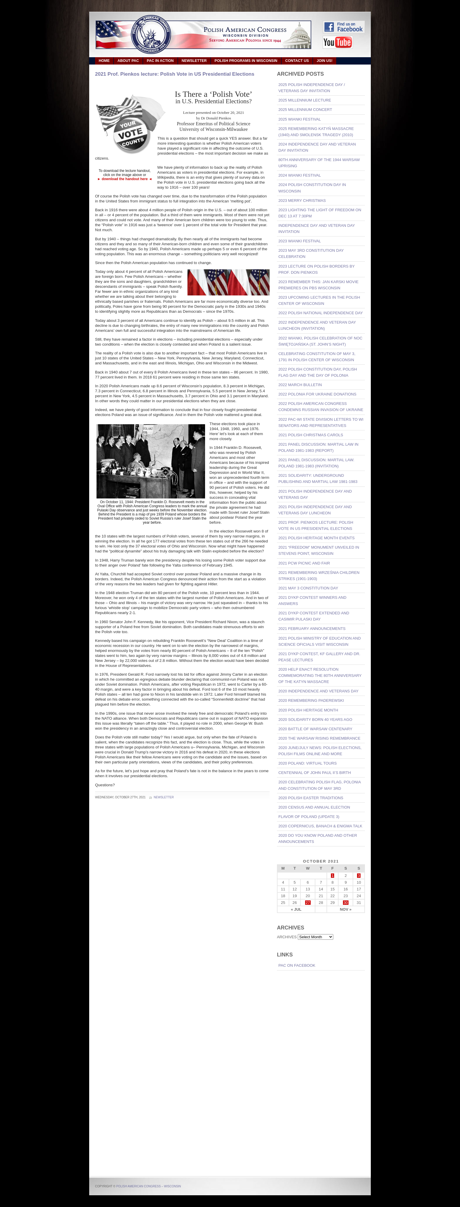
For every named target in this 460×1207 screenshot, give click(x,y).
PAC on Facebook (296, 965)
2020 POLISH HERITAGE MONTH (308, 710)
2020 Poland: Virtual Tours (307, 763)
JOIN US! (325, 61)
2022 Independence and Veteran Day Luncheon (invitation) (317, 325)
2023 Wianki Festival (299, 241)
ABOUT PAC (128, 61)
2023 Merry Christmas (302, 200)
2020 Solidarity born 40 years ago (315, 719)
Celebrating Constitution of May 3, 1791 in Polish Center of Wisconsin (316, 356)
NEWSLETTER (194, 61)
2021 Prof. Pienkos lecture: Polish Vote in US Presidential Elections (174, 74)
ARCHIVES (287, 937)
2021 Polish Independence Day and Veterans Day (315, 494)
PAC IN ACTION (160, 61)
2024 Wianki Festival (299, 175)
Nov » (346, 909)
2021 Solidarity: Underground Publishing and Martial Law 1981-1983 (317, 478)
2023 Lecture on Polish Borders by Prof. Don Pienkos (316, 269)
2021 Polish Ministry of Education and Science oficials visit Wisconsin (319, 641)
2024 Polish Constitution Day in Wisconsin (312, 187)
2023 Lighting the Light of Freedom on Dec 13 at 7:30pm (319, 213)
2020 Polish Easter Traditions (310, 798)
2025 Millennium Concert (305, 109)
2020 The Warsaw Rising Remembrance (319, 738)
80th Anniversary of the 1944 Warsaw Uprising (319, 163)
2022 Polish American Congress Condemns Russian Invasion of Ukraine (320, 406)
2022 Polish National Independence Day (320, 313)
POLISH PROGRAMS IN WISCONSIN (245, 61)
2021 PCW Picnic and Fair (304, 563)
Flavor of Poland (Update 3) (308, 816)
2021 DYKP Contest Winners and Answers (312, 600)
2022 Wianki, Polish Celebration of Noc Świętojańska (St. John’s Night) (320, 341)
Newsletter (164, 797)
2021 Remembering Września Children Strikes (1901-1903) (318, 575)
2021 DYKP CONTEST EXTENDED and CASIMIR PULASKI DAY (313, 616)
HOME (104, 61)
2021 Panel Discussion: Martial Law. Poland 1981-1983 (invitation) (316, 463)
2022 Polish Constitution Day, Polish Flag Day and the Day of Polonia (317, 372)
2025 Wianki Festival (299, 119)
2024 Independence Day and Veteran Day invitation (317, 147)
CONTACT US (297, 61)
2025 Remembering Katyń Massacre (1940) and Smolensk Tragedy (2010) (316, 131)
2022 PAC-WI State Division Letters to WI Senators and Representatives (320, 422)
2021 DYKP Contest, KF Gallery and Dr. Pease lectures (319, 657)
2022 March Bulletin (300, 385)
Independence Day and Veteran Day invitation (316, 228)
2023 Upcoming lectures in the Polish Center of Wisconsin (319, 300)
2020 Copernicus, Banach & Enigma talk (320, 826)
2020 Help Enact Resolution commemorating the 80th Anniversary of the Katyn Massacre (320, 675)
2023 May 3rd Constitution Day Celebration (311, 253)
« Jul (296, 909)
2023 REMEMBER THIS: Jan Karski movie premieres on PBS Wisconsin (318, 285)
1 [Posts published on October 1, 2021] (333, 875)
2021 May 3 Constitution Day (308, 588)
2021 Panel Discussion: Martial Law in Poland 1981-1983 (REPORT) (318, 447)
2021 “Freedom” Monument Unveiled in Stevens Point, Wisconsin (318, 550)
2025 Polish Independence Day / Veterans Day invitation (311, 87)
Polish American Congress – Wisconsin (148, 1186)
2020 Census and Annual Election (314, 807)
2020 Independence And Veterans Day (318, 691)
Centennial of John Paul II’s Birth (314, 772)
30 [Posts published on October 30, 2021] (346, 902)
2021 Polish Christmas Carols (310, 435)
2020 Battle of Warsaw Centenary (315, 729)
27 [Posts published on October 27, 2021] (308, 902)
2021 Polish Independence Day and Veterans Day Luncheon (315, 510)
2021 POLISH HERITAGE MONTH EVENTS (316, 538)
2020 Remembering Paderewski (311, 700)
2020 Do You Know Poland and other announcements (317, 838)
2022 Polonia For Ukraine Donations (317, 394)
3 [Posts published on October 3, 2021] (359, 875)
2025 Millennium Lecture (304, 100)
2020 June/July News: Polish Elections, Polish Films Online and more (319, 751)
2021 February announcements (312, 628)
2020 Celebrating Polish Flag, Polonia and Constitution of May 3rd (319, 785)
